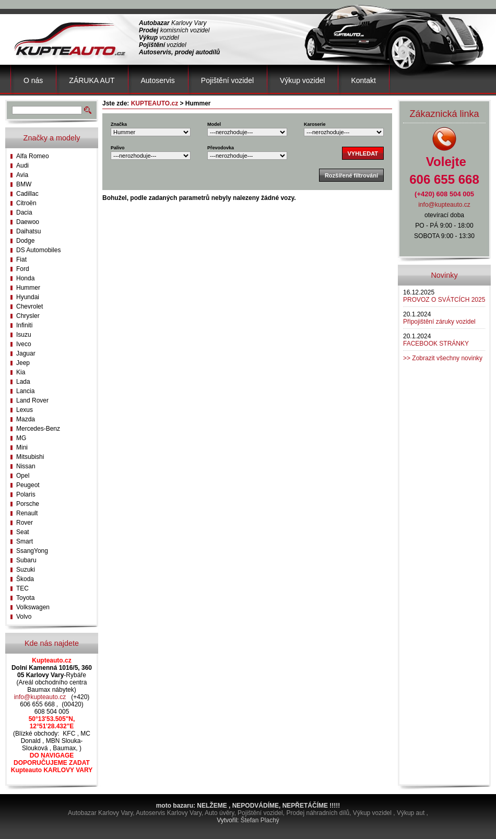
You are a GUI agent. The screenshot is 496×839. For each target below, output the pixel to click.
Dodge (25, 240)
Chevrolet (29, 306)
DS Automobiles (38, 250)
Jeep (23, 363)
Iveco (23, 344)
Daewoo (27, 222)
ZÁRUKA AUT (91, 80)
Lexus (24, 409)
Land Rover (32, 400)
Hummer (28, 287)
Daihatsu (28, 231)
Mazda (25, 419)
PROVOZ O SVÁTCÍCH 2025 (444, 299)
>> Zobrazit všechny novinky (442, 358)
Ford (22, 269)
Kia (20, 372)
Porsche (27, 503)
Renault (27, 513)
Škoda (25, 579)
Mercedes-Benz (38, 428)
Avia (22, 175)
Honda (25, 278)
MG (21, 438)
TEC (22, 588)
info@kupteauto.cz (40, 697)
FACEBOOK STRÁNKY (436, 343)
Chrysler (28, 316)
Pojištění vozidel (227, 80)
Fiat (21, 259)
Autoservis (158, 80)
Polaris (26, 494)
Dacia (24, 212)
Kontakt (363, 80)
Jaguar (26, 353)
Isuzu (23, 334)
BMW (23, 184)
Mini (22, 447)
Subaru (26, 560)
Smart (24, 541)
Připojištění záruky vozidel (439, 321)
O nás (33, 80)
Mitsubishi (30, 456)
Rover (24, 522)
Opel (22, 475)
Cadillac (27, 193)
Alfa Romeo (32, 156)
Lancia (25, 391)
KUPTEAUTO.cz (154, 103)
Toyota (25, 597)
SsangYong (32, 550)
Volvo (23, 616)
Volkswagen (33, 607)
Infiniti (24, 325)
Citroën (26, 203)
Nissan (26, 466)
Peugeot (28, 485)
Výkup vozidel (302, 80)
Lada (23, 381)
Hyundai (27, 297)
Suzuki (25, 569)
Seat (22, 532)
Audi (22, 165)
